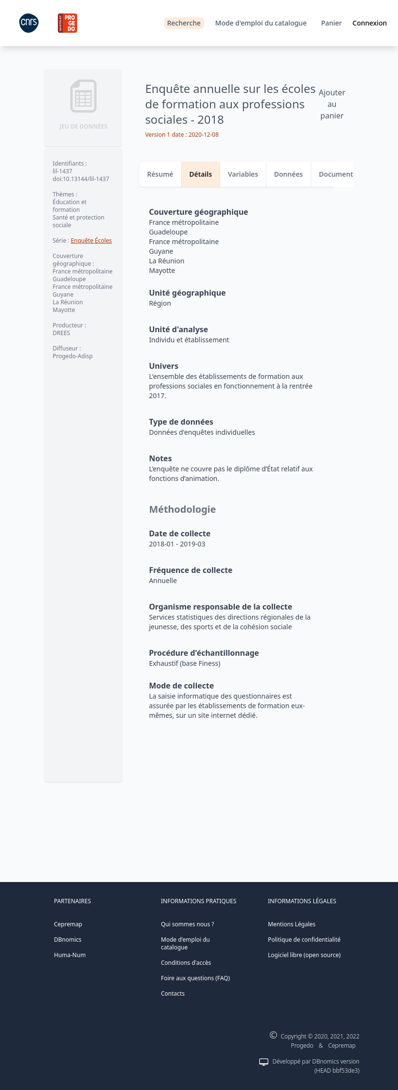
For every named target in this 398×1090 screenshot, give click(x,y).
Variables (243, 174)
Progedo (302, 1045)
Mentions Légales (292, 924)
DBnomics (67, 939)
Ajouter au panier (331, 104)
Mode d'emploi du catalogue (261, 22)
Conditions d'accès (186, 963)
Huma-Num (70, 955)
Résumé (160, 174)
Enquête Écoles (91, 240)
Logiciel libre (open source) (304, 955)
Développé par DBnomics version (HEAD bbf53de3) (315, 1066)
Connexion (370, 22)
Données (288, 174)
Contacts (173, 993)
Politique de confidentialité (304, 939)
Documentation (345, 174)
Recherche (184, 22)
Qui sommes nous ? (187, 924)
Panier (331, 22)
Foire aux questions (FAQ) (195, 978)
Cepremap (68, 924)
